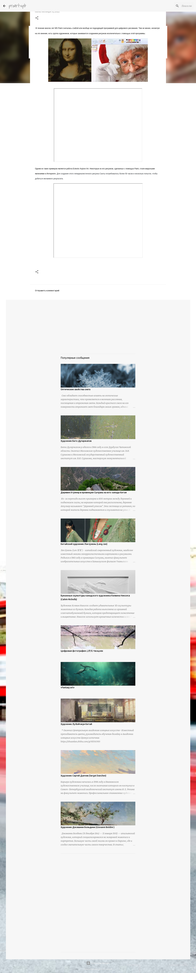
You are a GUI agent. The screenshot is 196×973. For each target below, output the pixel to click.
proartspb (17, 5)
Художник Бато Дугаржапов (76, 441)
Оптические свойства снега (75, 389)
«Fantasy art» (68, 687)
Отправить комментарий (47, 290)
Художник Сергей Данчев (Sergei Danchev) (83, 775)
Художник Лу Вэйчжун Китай (76, 724)
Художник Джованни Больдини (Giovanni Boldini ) (87, 827)
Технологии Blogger (98, 963)
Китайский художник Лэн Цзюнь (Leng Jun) (84, 544)
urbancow (109, 969)
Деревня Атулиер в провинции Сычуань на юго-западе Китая (94, 492)
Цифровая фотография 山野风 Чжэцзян (82, 651)
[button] (37, 18)
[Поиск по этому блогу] (177, 6)
